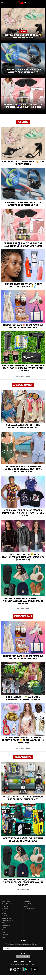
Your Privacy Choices (7, 911)
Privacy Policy (25, 944)
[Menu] (2, 2)
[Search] (43, 2)
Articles (4, 913)
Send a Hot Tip (28, 904)
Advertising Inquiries (29, 908)
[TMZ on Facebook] (17, 956)
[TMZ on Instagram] (28, 956)
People (4, 930)
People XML (5, 932)
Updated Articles (6, 918)
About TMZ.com (6, 901)
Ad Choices (5, 908)
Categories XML (6, 925)
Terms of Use (5, 906)
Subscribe (41, 948)
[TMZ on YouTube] (24, 956)
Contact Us (27, 901)
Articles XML (5, 915)
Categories (5, 923)
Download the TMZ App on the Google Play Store (30, 969)
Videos (4, 937)
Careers (26, 906)
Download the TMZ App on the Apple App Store (15, 969)
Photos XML (5, 934)
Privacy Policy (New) (7, 904)
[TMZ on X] (21, 956)
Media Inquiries (28, 911)
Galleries (4, 927)
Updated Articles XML (7, 920)
